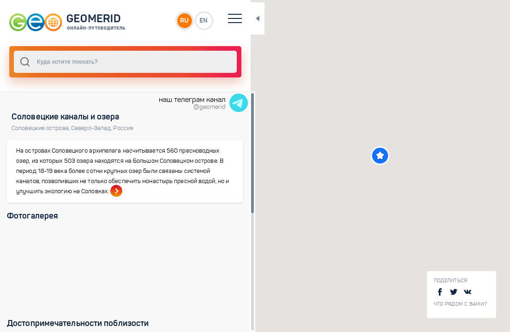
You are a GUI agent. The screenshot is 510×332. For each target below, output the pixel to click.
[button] (379, 155)
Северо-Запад (92, 128)
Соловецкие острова (41, 128)
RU (183, 20)
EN (202, 20)
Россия (123, 128)
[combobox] (124, 62)
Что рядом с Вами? (460, 304)
